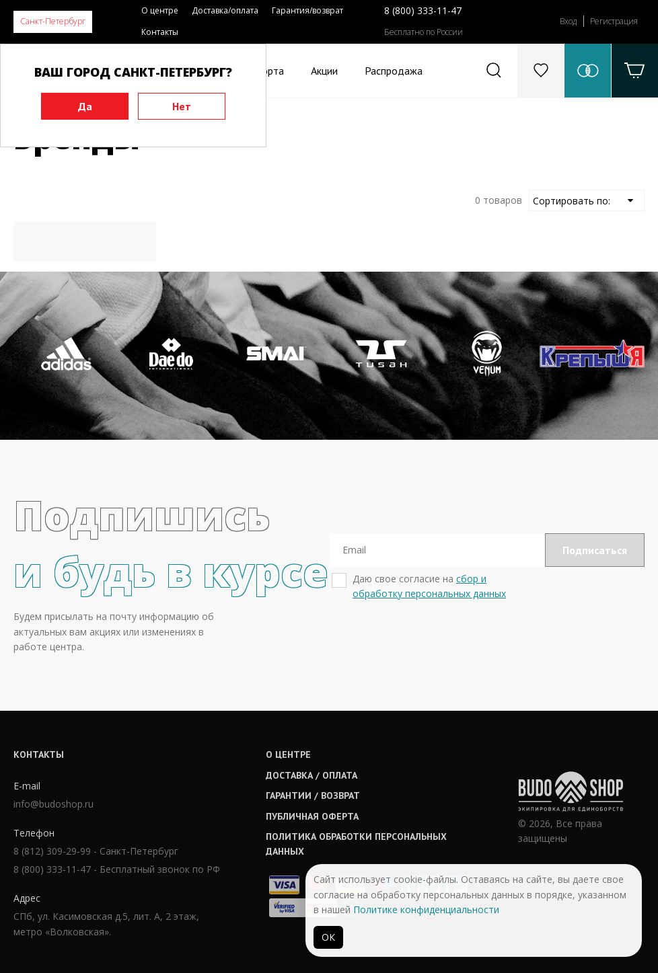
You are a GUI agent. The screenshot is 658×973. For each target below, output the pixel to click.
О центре (159, 10)
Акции (324, 70)
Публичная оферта (312, 816)
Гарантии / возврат (313, 795)
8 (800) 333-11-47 (423, 10)
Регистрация (614, 21)
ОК (328, 937)
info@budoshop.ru (53, 803)
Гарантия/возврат (307, 10)
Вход (568, 21)
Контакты (159, 32)
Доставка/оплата (225, 10)
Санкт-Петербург (52, 21)
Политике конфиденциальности (426, 909)
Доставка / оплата (311, 775)
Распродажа (394, 70)
